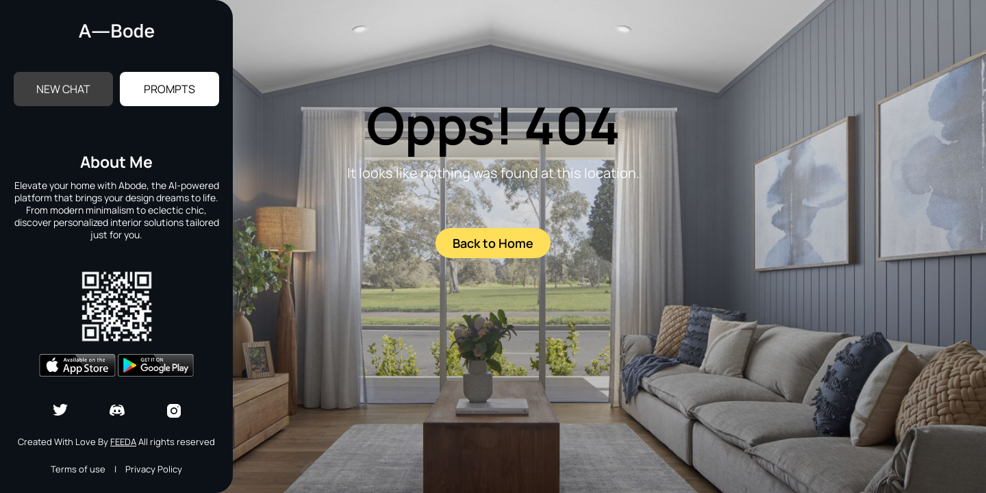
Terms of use (78, 469)
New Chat (63, 89)
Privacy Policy (153, 469)
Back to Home (493, 243)
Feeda (123, 441)
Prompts (169, 89)
